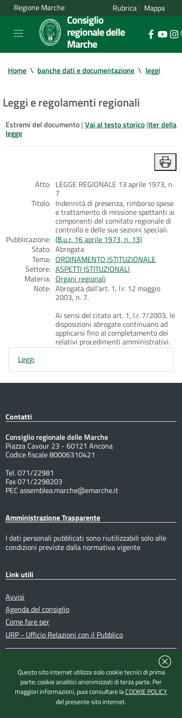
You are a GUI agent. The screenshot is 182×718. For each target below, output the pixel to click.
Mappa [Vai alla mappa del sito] (154, 8)
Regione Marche (39, 7)
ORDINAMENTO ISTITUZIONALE (105, 259)
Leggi (26, 359)
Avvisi (15, 596)
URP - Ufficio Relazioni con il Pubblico (64, 634)
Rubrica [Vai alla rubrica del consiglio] (125, 8)
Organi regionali (80, 278)
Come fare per (27, 621)
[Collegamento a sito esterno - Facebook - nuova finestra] (151, 33)
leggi (153, 70)
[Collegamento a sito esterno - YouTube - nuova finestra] (162, 33)
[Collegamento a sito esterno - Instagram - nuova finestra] (174, 33)
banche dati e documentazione (85, 70)
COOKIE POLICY (146, 692)
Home (17, 70)
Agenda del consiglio (37, 609)
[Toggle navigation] (18, 33)
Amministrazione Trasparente (53, 517)
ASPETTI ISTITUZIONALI (92, 269)
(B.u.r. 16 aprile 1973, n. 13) (98, 239)
